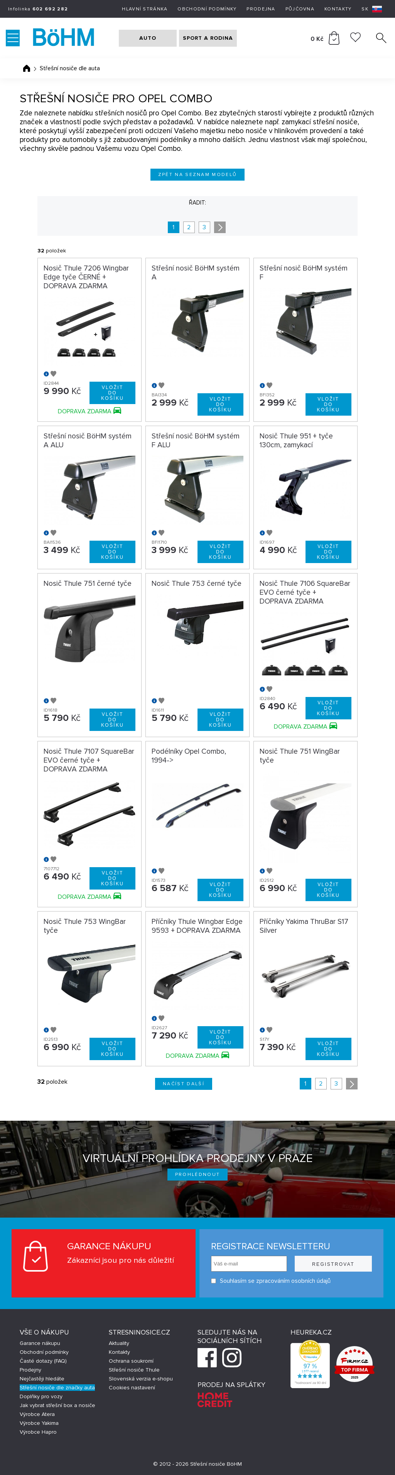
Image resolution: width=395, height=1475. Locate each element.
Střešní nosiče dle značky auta (57, 1387)
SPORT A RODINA (208, 38)
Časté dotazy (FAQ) (43, 1361)
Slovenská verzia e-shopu (141, 1378)
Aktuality (119, 1343)
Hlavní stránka (144, 9)
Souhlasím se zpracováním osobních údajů (271, 1281)
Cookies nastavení (132, 1387)
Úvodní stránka (26, 68)
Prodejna (260, 9)
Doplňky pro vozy (41, 1396)
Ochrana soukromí (131, 1361)
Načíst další (183, 1084)
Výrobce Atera (37, 1414)
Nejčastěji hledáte (42, 1378)
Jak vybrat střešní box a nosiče (57, 1405)
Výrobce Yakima (39, 1423)
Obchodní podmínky (206, 9)
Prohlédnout (197, 1174)
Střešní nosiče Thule (134, 1370)
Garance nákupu (40, 1343)
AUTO (147, 38)
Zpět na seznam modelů (197, 175)
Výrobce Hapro (38, 1432)
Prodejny (30, 1370)
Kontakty (337, 9)
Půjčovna (299, 9)
